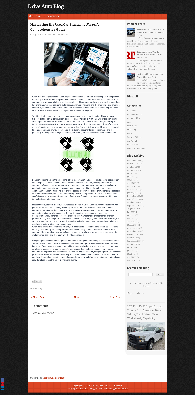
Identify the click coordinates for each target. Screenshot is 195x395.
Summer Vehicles (134, 137)
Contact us (40, 16)
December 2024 (134, 196)
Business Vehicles (134, 114)
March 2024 (132, 225)
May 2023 (131, 254)
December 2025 (134, 160)
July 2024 (131, 212)
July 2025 (131, 173)
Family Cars (132, 126)
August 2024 (132, 209)
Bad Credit (131, 111)
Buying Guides (133, 118)
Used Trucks (132, 145)
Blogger (146, 286)
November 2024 (134, 199)
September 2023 (134, 241)
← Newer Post (37, 297)
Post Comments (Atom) (54, 378)
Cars (129, 122)
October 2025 (133, 167)
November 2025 (134, 164)
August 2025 (132, 170)
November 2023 (134, 234)
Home (77, 297)
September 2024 (134, 205)
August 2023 (132, 244)
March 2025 (132, 186)
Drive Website (53, 16)
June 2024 (131, 215)
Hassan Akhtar (82, 388)
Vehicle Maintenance (136, 148)
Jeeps (129, 133)
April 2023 (131, 257)
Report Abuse (135, 293)
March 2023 (132, 260)
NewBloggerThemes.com (117, 388)
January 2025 (133, 193)
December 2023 (134, 231)
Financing (37, 288)
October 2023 (133, 238)
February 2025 (133, 189)
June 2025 (131, 177)
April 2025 (131, 183)
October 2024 (133, 202)
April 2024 (131, 222)
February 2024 (133, 228)
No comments (61, 34)
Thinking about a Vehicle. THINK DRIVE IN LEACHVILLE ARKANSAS (150, 55)
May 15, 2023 (38, 34)
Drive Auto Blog (46, 6)
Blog (31, 16)
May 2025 (131, 180)
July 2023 (131, 247)
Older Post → (116, 297)
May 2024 (131, 218)
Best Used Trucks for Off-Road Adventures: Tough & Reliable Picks (150, 32)
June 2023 (131, 251)
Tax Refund (132, 141)
